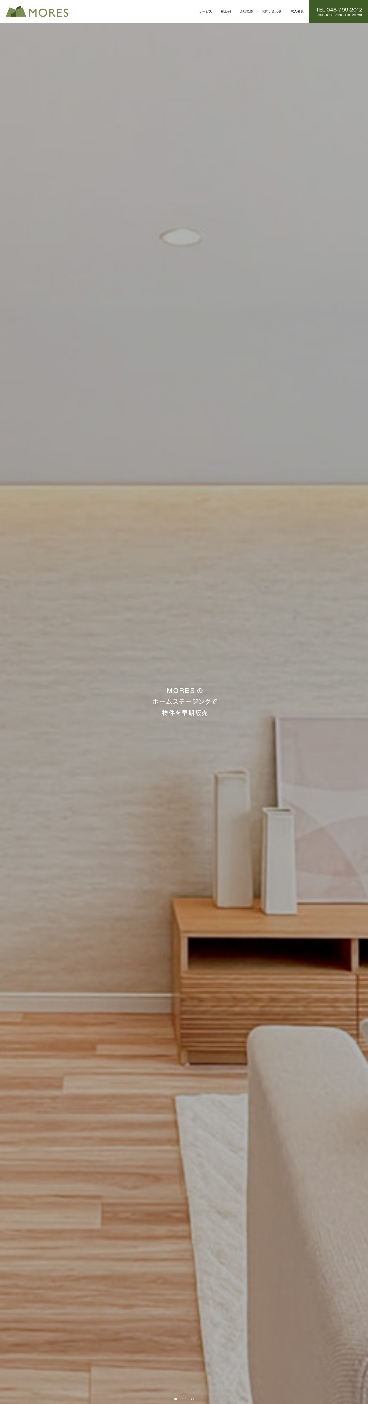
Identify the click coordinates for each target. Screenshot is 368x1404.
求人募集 (297, 11)
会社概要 (246, 11)
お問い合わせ (272, 11)
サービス (205, 11)
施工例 (226, 11)
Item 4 (193, 1399)
